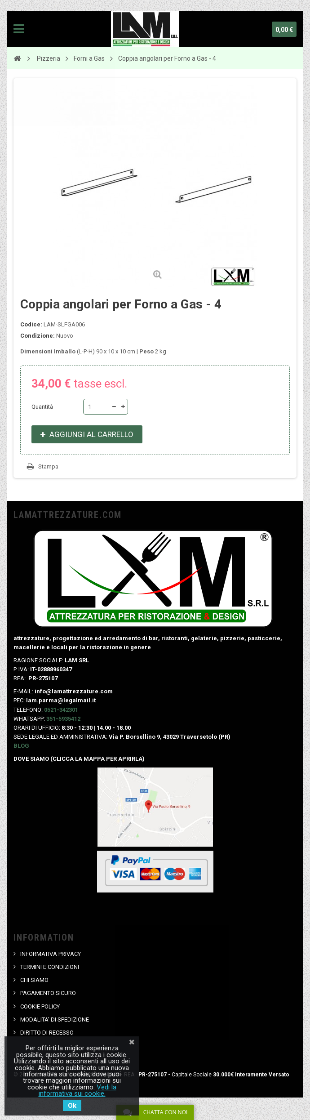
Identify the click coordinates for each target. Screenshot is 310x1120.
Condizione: (37, 335)
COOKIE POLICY (40, 1006)
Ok (72, 1106)
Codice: (31, 324)
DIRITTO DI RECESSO (47, 1032)
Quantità (42, 406)
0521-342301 (61, 709)
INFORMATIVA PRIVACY (50, 953)
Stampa (48, 466)
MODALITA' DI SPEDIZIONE (54, 1019)
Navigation (18, 29)
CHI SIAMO (34, 980)
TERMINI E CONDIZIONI (49, 967)
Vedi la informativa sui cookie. (78, 1090)
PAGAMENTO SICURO (48, 993)
